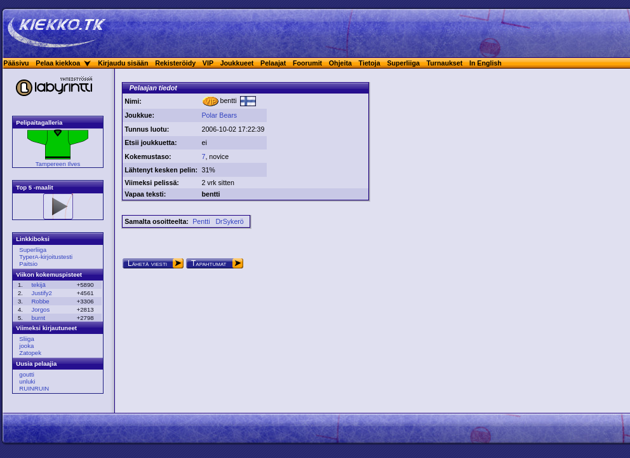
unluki (27, 381)
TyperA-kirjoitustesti (45, 256)
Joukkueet (237, 63)
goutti (26, 374)
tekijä (38, 284)
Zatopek (30, 352)
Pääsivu (16, 63)
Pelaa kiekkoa (58, 63)
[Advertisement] (317, 134)
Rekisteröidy (175, 63)
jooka (26, 345)
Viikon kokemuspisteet (49, 274)
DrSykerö (229, 221)
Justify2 (41, 292)
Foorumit (307, 63)
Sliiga (26, 338)
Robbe (40, 301)
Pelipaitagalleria (39, 122)
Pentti (201, 221)
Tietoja (369, 63)
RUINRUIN (34, 388)
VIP (208, 63)
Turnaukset (445, 63)
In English (485, 63)
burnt (38, 317)
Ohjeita (340, 63)
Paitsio (28, 263)
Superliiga (403, 63)
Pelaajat (273, 63)
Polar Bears (219, 115)
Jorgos (40, 309)
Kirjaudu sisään (123, 63)
